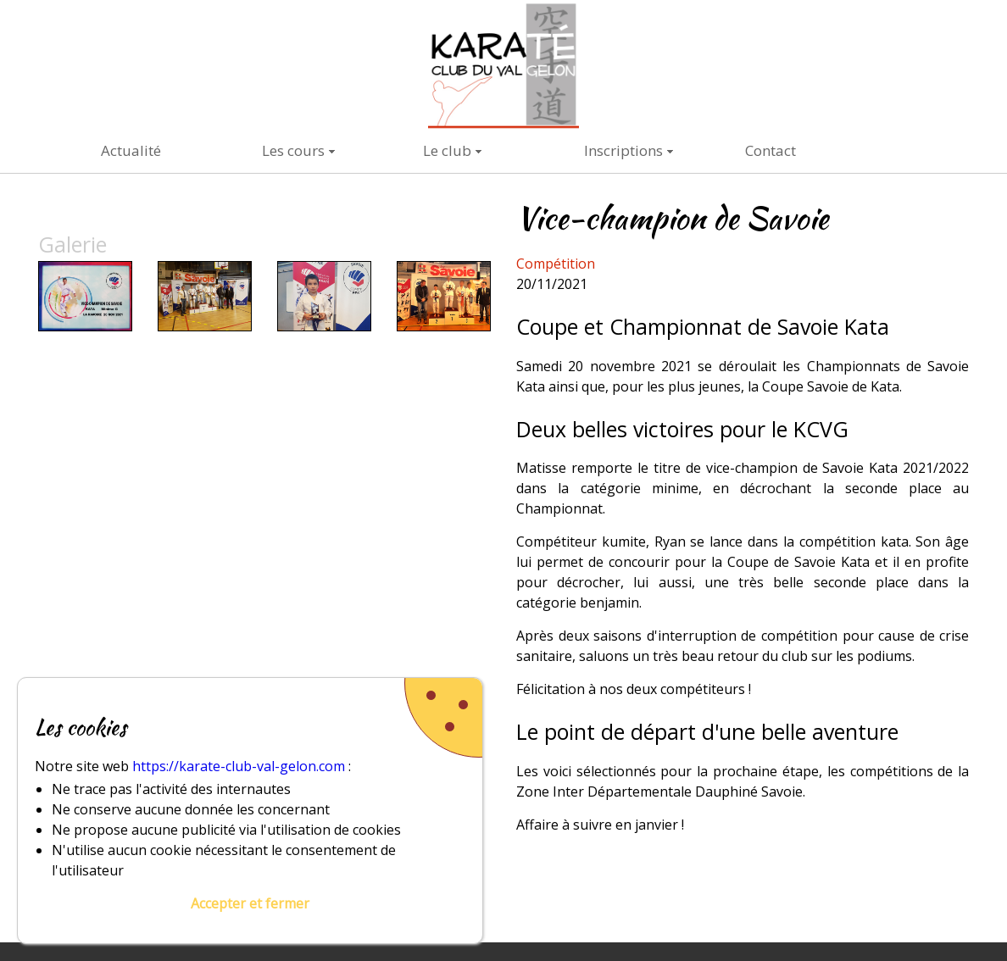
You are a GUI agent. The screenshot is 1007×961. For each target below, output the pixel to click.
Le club (447, 150)
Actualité (131, 150)
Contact (770, 150)
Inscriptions (623, 150)
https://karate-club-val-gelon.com (238, 766)
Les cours (293, 150)
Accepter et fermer (250, 903)
